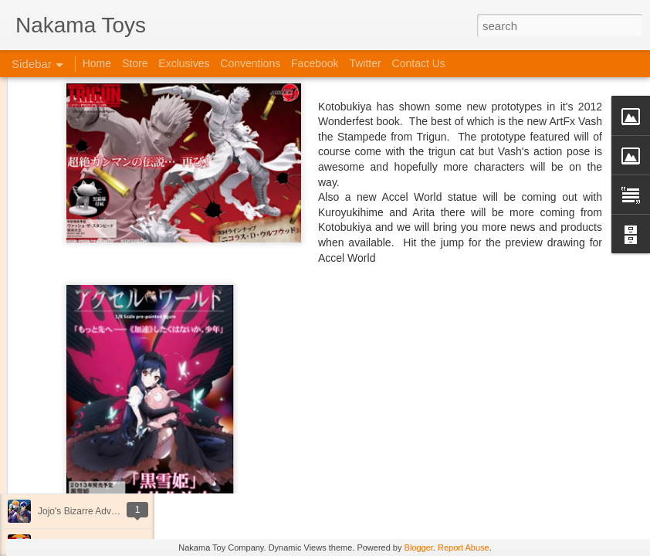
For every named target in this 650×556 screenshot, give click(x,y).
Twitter (365, 63)
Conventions (250, 63)
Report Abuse (463, 547)
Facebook (314, 63)
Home (97, 63)
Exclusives (183, 63)
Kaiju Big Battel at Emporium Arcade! (114, 476)
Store (134, 63)
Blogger (419, 547)
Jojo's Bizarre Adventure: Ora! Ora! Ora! (119, 511)
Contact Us (418, 63)
